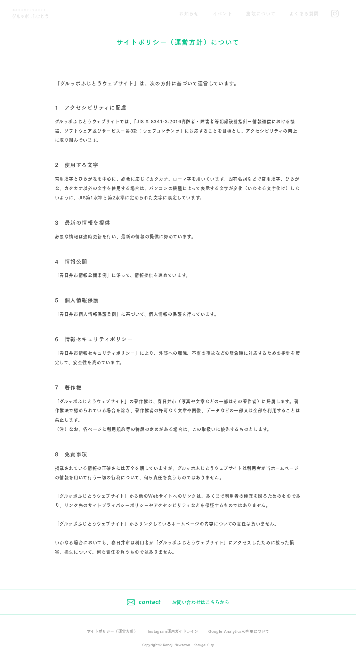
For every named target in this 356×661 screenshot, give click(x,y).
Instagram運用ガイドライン (173, 631)
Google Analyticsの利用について (238, 631)
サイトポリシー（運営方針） (112, 631)
